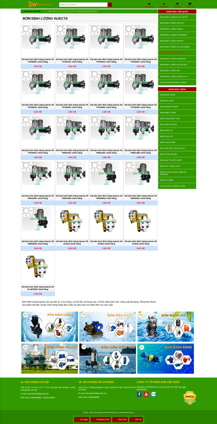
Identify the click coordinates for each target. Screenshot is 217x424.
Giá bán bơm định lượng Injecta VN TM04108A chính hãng (72, 197)
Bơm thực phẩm (167, 142)
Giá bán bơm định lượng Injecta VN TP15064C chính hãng (38, 106)
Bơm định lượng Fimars (171, 41)
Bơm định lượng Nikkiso (172, 23)
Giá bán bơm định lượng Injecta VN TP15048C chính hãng (106, 106)
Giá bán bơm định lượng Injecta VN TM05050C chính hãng (140, 197)
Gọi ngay (82, 419)
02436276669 (49, 397)
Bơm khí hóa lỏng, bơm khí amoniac (173, 173)
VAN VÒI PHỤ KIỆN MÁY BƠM (172, 186)
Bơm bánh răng (167, 95)
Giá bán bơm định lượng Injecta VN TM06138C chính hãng (106, 151)
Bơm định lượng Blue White (174, 17)
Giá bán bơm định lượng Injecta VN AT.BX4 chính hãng (72, 242)
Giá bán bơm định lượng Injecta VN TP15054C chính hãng (72, 106)
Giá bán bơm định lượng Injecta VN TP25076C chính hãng (72, 60)
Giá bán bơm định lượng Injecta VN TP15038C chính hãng (140, 106)
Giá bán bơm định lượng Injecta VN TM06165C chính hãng (72, 151)
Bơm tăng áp (166, 130)
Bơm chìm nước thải (170, 119)
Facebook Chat (100, 419)
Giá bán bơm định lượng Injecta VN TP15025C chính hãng (38, 151)
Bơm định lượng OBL (170, 71)
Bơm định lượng (69, 11)
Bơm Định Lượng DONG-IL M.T (174, 77)
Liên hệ (136, 419)
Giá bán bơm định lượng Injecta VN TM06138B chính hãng (140, 151)
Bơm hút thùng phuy (170, 166)
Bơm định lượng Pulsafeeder (175, 47)
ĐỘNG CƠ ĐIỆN (166, 180)
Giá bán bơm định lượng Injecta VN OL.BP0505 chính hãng (38, 288)
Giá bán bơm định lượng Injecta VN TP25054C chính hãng (140, 60)
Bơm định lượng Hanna (171, 29)
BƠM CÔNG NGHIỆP (168, 154)
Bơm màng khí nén (169, 107)
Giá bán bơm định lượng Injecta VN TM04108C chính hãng (38, 197)
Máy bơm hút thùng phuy (172, 148)
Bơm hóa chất (167, 101)
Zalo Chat (120, 419)
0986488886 (35, 397)
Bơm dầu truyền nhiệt (171, 160)
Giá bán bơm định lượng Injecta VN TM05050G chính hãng (106, 197)
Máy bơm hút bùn (168, 124)
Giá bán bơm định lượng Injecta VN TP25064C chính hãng (106, 60)
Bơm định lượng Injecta (87, 11)
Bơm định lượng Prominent (173, 35)
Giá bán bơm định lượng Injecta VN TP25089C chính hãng (38, 60)
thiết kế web (107, 412)
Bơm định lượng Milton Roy (174, 65)
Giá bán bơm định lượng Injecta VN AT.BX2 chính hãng (140, 242)
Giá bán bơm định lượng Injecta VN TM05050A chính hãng (38, 242)
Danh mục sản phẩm (31, 12)
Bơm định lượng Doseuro (173, 59)
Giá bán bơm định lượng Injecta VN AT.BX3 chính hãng (106, 242)
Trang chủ (54, 11)
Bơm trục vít (166, 136)
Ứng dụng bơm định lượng (173, 82)
